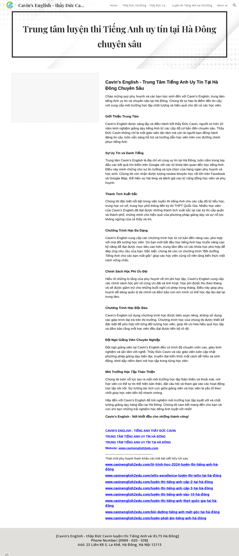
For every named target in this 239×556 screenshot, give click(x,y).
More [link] (220, 5)
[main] (119, 34)
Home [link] (113, 5)
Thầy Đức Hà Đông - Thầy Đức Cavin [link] (144, 5)
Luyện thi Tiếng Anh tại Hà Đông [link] (192, 5)
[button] (234, 5)
